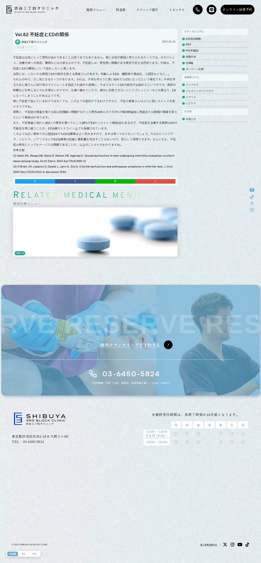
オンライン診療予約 (237, 9)
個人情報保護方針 (208, 544)
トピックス (177, 9)
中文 (34, 554)
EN (23, 554)
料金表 (120, 9)
